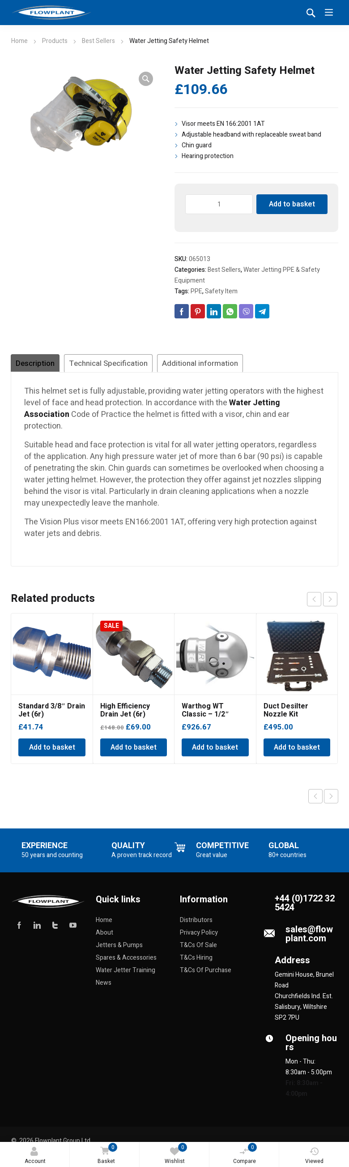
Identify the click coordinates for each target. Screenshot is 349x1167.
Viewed (314, 1156)
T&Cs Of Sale (198, 949)
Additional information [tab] (271, 365)
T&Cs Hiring (196, 961)
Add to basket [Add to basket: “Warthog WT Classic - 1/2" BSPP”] (215, 751)
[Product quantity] (219, 204)
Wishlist (176, 1154)
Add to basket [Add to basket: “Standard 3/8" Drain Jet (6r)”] (52, 751)
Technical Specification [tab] (146, 365)
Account (35, 1156)
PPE (196, 291)
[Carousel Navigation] (322, 603)
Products (55, 41)
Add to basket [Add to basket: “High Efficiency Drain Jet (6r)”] (134, 751)
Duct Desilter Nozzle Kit (286, 714)
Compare (245, 1154)
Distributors (196, 924)
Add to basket (292, 204)
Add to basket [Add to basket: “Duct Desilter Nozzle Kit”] (297, 751)
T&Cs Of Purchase (205, 974)
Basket (105, 1154)
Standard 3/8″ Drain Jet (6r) (51, 714)
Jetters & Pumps (119, 949)
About (104, 936)
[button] (146, 79)
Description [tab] (45, 365)
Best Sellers (98, 41)
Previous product (315, 800)
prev (314, 603)
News (103, 986)
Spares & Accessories (126, 961)
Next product (331, 800)
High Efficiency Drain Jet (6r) (125, 714)
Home (19, 41)
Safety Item (221, 291)
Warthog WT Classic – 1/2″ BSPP (205, 718)
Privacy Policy (199, 936)
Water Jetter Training (125, 974)
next (330, 603)
